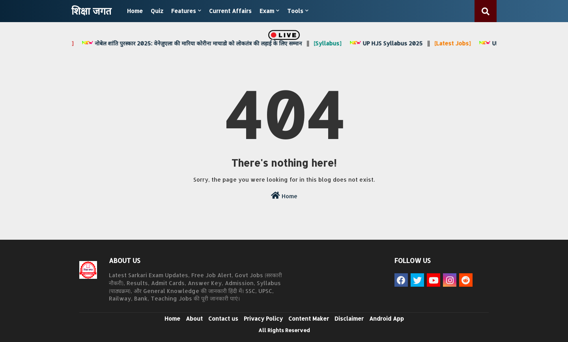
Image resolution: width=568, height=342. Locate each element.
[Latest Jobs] (454, 43)
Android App (386, 318)
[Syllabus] (329, 43)
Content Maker (308, 318)
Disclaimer (349, 318)
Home (135, 11)
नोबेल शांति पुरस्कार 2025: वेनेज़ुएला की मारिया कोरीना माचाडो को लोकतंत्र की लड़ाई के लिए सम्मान (193, 43)
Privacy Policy (263, 318)
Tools (295, 11)
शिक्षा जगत (91, 10)
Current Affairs (230, 11)
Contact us (223, 318)
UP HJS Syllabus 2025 (387, 43)
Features (183, 11)
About (194, 318)
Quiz (157, 11)
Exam (267, 11)
